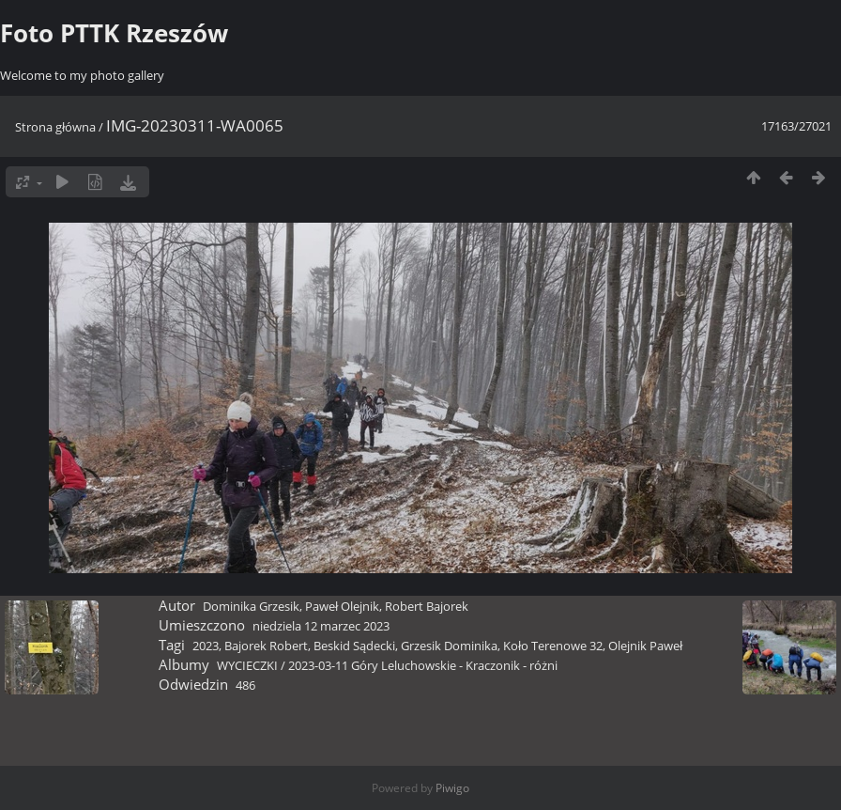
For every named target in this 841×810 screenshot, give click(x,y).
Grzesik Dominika (449, 645)
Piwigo (452, 788)
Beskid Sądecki (354, 645)
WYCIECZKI (247, 665)
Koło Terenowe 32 (553, 645)
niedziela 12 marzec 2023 (321, 625)
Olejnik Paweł (645, 645)
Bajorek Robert (266, 645)
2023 (205, 645)
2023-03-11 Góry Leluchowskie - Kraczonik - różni (423, 665)
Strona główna (55, 126)
